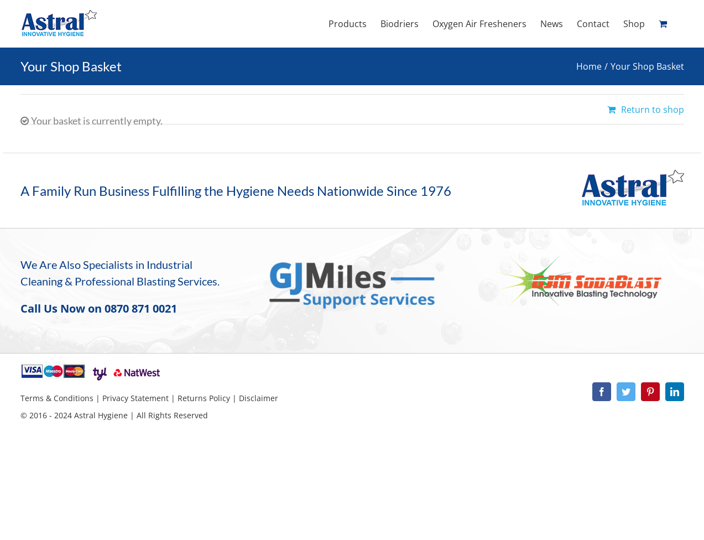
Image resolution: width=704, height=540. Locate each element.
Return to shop (652, 109)
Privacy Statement (135, 398)
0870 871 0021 (141, 308)
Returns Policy (204, 398)
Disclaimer (258, 398)
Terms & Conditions (56, 398)
